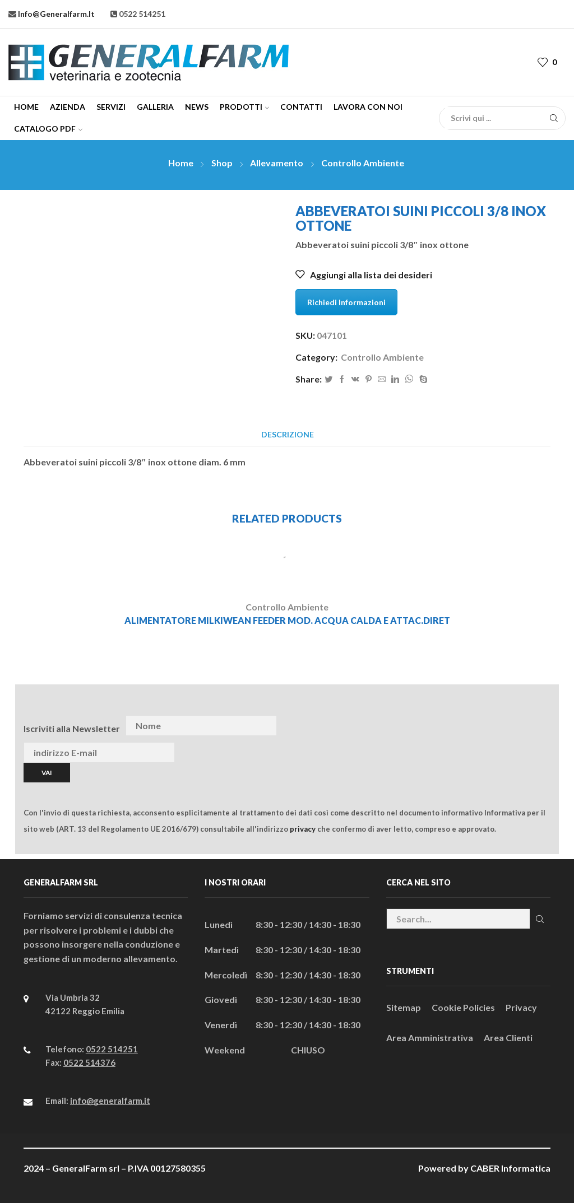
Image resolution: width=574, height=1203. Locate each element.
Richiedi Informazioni (346, 302)
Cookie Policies (463, 1007)
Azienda (67, 106)
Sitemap (403, 1007)
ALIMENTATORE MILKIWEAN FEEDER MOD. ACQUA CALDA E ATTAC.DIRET (287, 620)
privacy (303, 828)
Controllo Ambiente (362, 162)
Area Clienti (508, 1037)
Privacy (521, 1007)
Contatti (301, 106)
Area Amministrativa (429, 1037)
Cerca (540, 919)
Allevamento (276, 162)
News (197, 106)
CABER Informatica (510, 1168)
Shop (222, 162)
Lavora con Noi (368, 106)
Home (26, 106)
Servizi (111, 106)
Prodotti (244, 106)
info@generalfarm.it (55, 13)
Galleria (155, 106)
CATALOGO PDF (48, 128)
